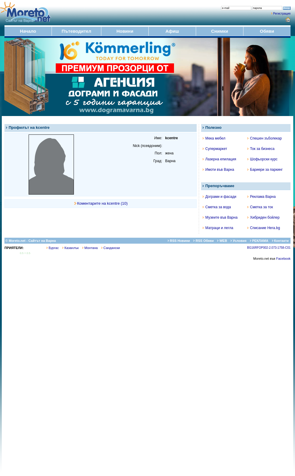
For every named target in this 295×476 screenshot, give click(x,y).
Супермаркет (215, 149)
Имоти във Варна (218, 169)
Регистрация (282, 13)
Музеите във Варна (220, 217)
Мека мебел (214, 138)
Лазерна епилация (219, 159)
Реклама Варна (261, 197)
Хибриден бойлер (263, 217)
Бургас (52, 248)
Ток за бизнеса (260, 149)
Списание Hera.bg (263, 228)
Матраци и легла (218, 228)
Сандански (110, 248)
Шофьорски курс (262, 159)
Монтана (90, 248)
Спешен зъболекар (264, 138)
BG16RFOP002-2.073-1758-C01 (269, 247)
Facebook (283, 258)
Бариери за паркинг (265, 169)
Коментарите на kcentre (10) (102, 203)
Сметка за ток (260, 207)
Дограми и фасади (219, 197)
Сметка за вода (217, 207)
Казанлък (70, 248)
